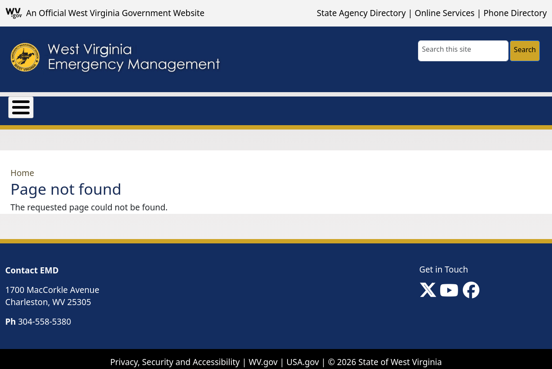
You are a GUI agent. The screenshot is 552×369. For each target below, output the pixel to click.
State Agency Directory (361, 13)
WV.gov (263, 355)
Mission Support (139, 105)
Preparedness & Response (239, 105)
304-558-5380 (44, 315)
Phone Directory (515, 13)
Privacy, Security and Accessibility (175, 355)
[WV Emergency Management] (114, 59)
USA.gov (303, 355)
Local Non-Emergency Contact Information (391, 105)
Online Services (445, 13)
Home (22, 167)
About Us (27, 105)
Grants (76, 105)
